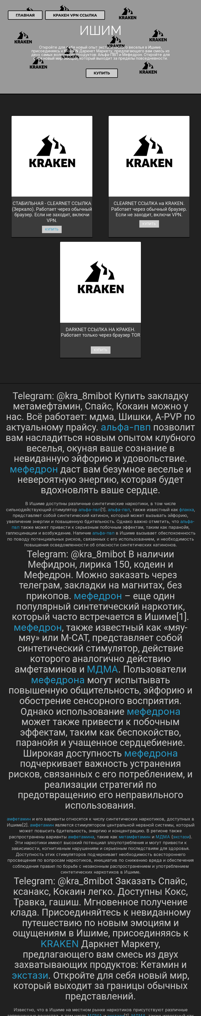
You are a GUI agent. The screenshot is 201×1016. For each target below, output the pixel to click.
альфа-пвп (126, 292)
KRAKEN (60, 808)
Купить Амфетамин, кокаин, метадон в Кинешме (54, 994)
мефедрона (58, 545)
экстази (181, 701)
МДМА (102, 534)
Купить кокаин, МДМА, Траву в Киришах (46, 1001)
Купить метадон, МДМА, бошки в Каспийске (50, 988)
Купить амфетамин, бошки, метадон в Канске (51, 982)
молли (19, 886)
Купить (102, 73)
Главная (25, 15)
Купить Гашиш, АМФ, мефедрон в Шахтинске (50, 969)
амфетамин (19, 684)
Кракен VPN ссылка (75, 15)
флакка (186, 374)
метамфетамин (134, 701)
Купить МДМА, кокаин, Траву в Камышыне (48, 975)
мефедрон (34, 334)
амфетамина (81, 701)
